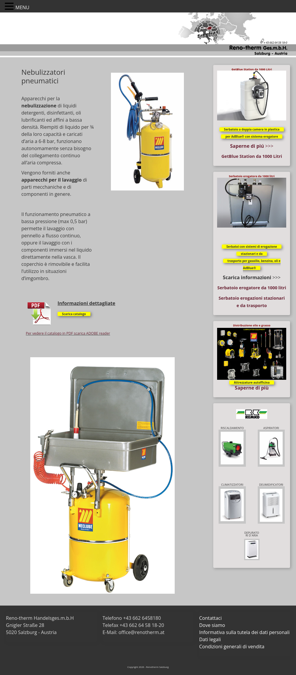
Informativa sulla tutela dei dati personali (244, 632)
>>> (251, 146)
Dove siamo (212, 625)
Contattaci (210, 618)
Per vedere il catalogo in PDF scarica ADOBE (62, 333)
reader (104, 333)
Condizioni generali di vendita (231, 646)
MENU (22, 7)
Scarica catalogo (74, 314)
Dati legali (210, 639)
